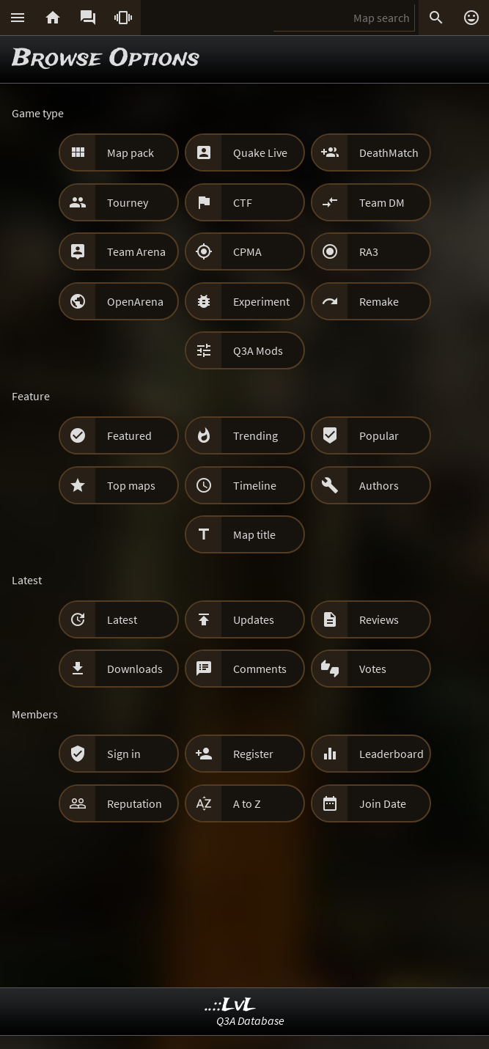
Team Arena (136, 251)
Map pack (130, 152)
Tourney (127, 202)
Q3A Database (250, 1020)
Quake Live (260, 152)
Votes (372, 668)
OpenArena (135, 301)
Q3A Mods (258, 350)
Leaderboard (391, 753)
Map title (254, 534)
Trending (255, 435)
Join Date (382, 803)
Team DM (382, 202)
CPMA (247, 251)
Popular (379, 435)
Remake (379, 301)
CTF (242, 202)
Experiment (261, 301)
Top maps (131, 485)
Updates (253, 619)
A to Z (247, 803)
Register (253, 753)
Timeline (254, 485)
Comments (260, 668)
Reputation (134, 803)
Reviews (379, 619)
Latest (122, 619)
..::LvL (230, 1005)
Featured (129, 435)
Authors (379, 485)
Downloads (135, 668)
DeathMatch (389, 152)
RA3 (368, 251)
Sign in (124, 753)
